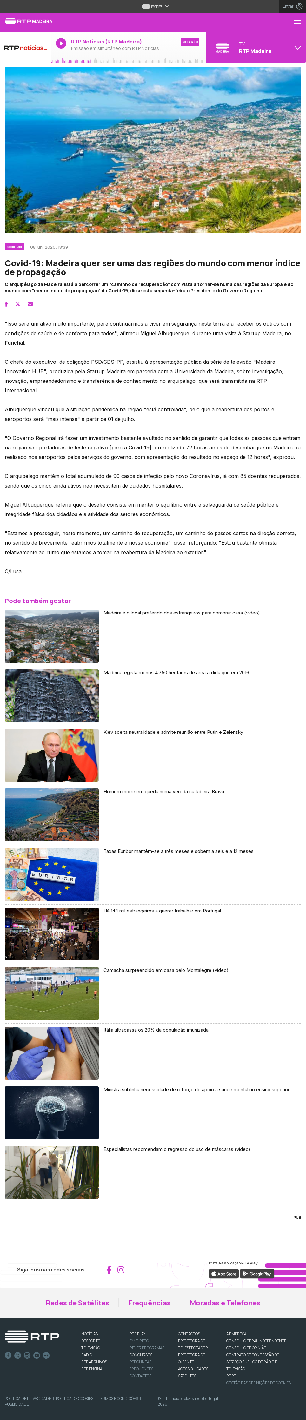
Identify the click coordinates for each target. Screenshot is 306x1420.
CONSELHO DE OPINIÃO (246, 1347)
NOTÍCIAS (89, 1334)
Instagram (27, 1355)
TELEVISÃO (90, 1347)
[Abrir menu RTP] (153, 6)
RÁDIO (86, 1354)
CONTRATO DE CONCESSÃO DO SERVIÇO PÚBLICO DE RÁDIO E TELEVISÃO (252, 1361)
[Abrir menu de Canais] (255, 47)
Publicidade (17, 1404)
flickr (46, 1355)
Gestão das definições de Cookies (258, 1382)
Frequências (149, 1303)
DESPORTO (90, 1341)
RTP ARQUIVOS (94, 1361)
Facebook (8, 1355)
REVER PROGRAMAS (147, 1347)
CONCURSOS (141, 1354)
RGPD (231, 1375)
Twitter (17, 1355)
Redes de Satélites (77, 1303)
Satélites (187, 1375)
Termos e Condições (118, 1398)
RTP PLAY (137, 1334)
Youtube (36, 1355)
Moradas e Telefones (225, 1303)
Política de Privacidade (28, 1398)
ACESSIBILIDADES (193, 1368)
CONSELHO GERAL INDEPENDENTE (256, 1341)
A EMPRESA (236, 1334)
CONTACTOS (189, 1334)
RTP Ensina (91, 1368)
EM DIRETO (139, 1341)
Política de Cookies (74, 1398)
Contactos (140, 1375)
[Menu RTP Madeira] (300, 22)
